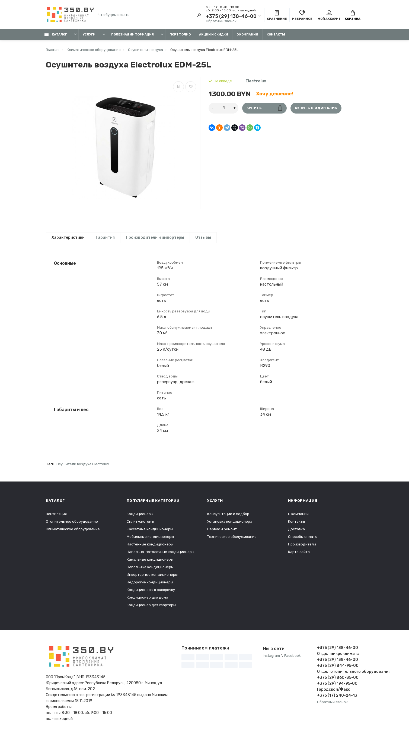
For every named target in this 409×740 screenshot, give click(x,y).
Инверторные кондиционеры (152, 579)
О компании (247, 34)
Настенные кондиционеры (150, 548)
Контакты (276, 34)
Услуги (89, 34)
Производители (302, 548)
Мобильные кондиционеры (150, 541)
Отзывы (203, 237)
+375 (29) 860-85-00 (338, 681)
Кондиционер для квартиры (151, 609)
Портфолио (180, 34)
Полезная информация (132, 34)
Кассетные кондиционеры (150, 533)
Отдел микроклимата (338, 657)
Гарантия (105, 237)
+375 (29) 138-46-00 (231, 16)
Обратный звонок (221, 21)
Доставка (296, 533)
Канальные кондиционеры (150, 563)
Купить (264, 108)
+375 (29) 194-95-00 (337, 687)
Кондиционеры (140, 518)
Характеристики (68, 237)
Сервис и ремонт (222, 533)
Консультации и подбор (228, 518)
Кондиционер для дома (147, 601)
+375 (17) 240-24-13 (337, 699)
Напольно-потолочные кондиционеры (160, 556)
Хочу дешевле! (274, 94)
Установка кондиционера (229, 526)
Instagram (271, 660)
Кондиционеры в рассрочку (151, 594)
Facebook (292, 660)
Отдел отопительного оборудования (340, 675)
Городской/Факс (333, 693)
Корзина (352, 16)
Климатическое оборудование (73, 533)
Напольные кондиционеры (150, 571)
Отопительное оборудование (72, 526)
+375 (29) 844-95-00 (338, 669)
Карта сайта (299, 556)
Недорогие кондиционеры (150, 586)
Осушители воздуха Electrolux (82, 468)
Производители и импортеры (155, 237)
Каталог (55, 34)
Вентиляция (56, 518)
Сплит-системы (140, 526)
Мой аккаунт (329, 16)
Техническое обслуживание (232, 541)
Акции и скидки (213, 34)
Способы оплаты (302, 541)
